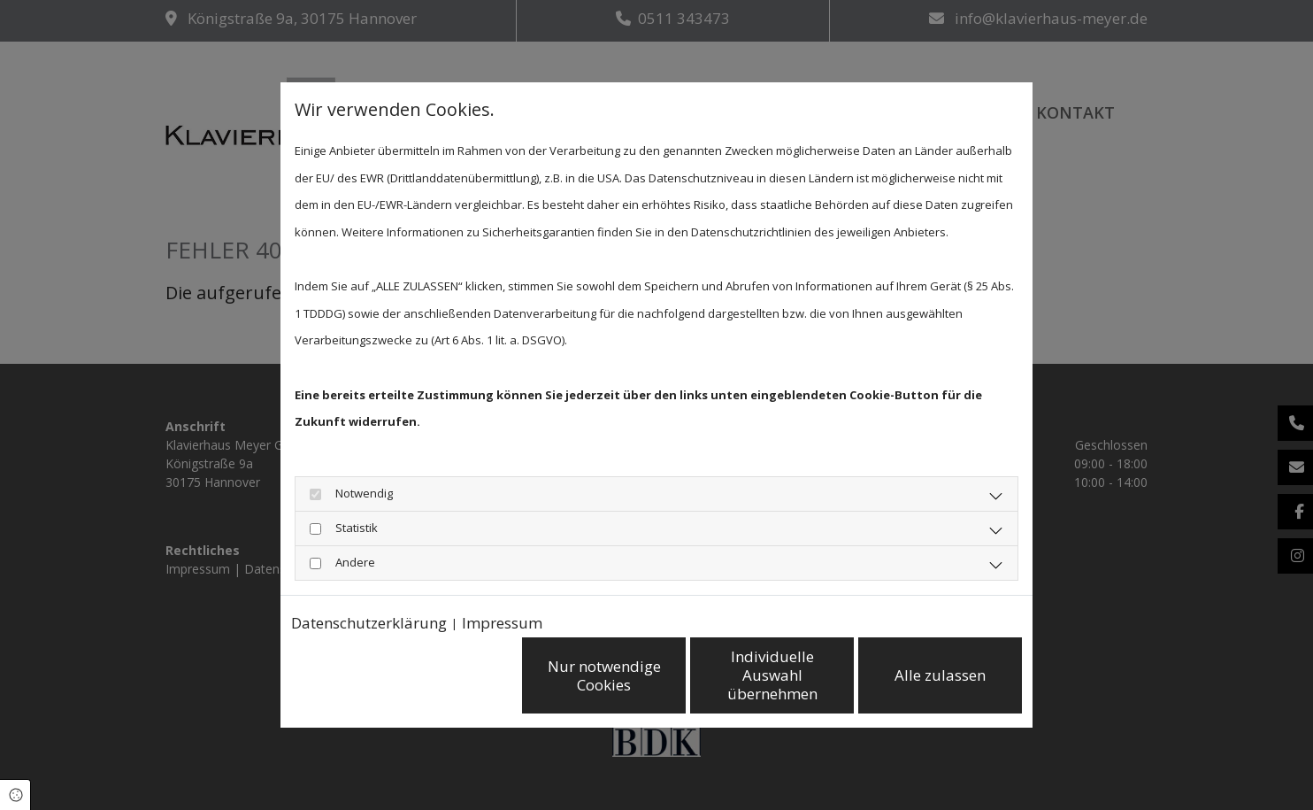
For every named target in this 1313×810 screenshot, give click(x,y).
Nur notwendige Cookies (604, 675)
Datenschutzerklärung (369, 623)
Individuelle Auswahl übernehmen (772, 675)
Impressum (502, 623)
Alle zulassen (940, 675)
